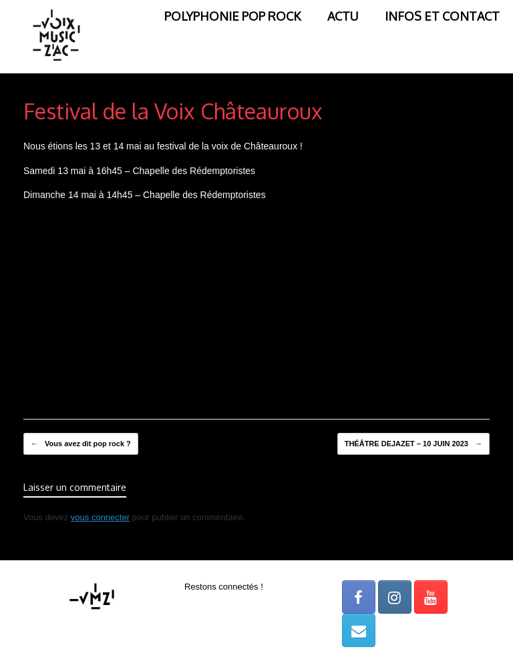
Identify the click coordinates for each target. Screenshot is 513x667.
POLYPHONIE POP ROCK (232, 16)
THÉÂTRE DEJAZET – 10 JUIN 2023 (413, 444)
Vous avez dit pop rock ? (81, 444)
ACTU (342, 16)
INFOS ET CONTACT (442, 16)
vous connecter (100, 517)
